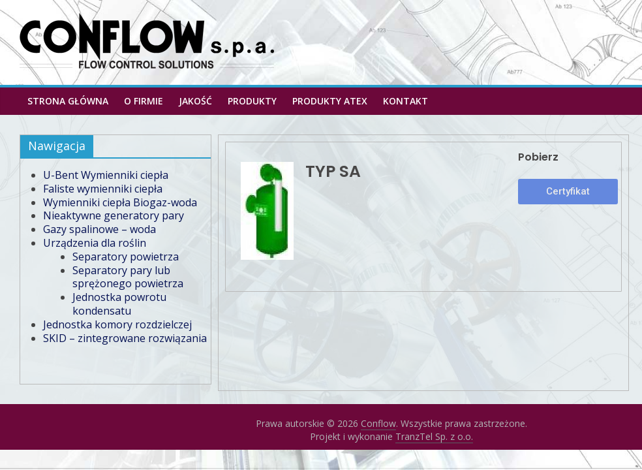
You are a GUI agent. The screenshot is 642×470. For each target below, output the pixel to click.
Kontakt (405, 101)
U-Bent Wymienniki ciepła (105, 175)
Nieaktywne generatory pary (113, 215)
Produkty (252, 101)
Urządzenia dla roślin (94, 243)
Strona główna (67, 101)
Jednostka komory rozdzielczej (117, 324)
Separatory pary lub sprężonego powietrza (127, 277)
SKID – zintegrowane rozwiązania (125, 338)
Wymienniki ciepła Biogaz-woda (120, 202)
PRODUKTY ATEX (329, 101)
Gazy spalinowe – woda (99, 229)
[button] (567, 191)
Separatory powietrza (125, 256)
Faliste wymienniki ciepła (102, 188)
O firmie (143, 101)
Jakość (195, 101)
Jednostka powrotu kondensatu (119, 304)
